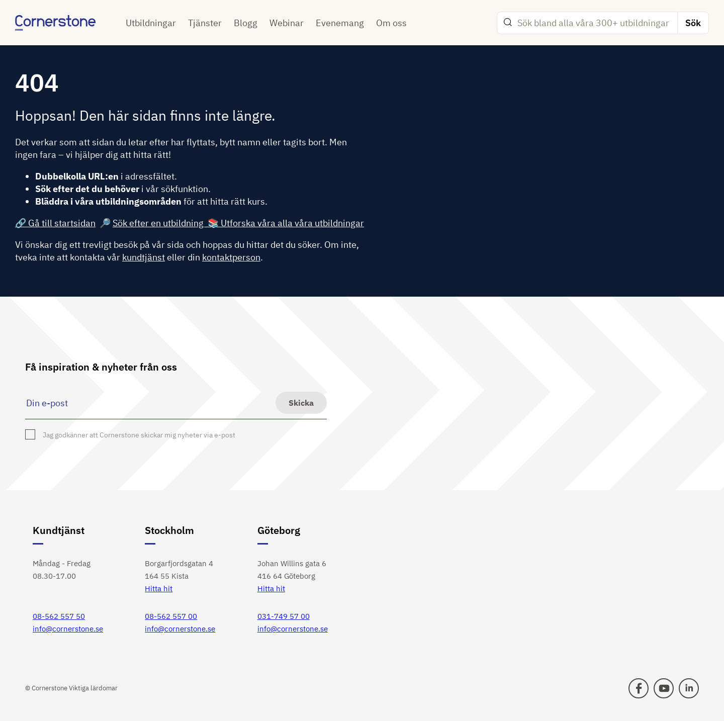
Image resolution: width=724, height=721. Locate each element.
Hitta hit (158, 588)
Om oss (391, 23)
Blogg (245, 23)
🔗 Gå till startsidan (55, 223)
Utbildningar (151, 23)
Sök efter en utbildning (160, 223)
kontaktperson (231, 257)
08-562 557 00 (171, 616)
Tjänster (205, 23)
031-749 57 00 (283, 616)
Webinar (286, 23)
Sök (693, 23)
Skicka (301, 403)
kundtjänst (143, 257)
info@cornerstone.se (68, 629)
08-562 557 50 (59, 616)
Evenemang (340, 23)
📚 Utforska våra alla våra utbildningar (286, 223)
